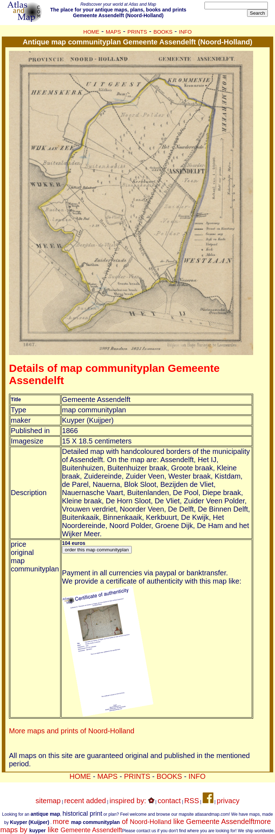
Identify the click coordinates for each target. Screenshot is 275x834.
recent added (85, 801)
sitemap (48, 801)
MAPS (113, 32)
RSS (191, 801)
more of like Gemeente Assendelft (153, 821)
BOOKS (162, 32)
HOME (91, 32)
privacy (228, 801)
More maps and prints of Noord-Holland (71, 731)
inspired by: (132, 801)
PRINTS (137, 32)
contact (169, 801)
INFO (185, 32)
